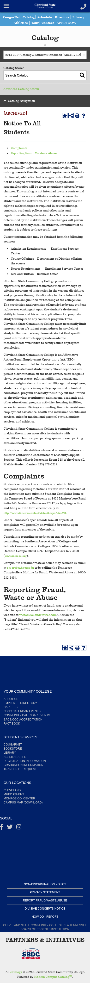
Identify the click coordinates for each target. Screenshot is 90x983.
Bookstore (13, 748)
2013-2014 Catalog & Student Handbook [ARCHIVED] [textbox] (43, 55)
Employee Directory (20, 703)
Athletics (27, 23)
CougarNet (17, 17)
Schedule (52, 17)
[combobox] (45, 55)
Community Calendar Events (27, 715)
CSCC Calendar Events (22, 711)
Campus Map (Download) (23, 802)
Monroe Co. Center (19, 798)
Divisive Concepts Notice (45, 908)
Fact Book (12, 723)
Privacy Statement (45, 892)
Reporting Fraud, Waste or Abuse (34, 153)
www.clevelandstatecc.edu (37, 615)
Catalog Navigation (21, 101)
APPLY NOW (76, 23)
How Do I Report (45, 916)
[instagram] (18, 828)
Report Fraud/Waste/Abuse (45, 900)
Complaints (19, 148)
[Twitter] (10, 828)
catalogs (16, 972)
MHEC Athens (14, 794)
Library (9, 23)
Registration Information (25, 761)
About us (11, 699)
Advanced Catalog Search (21, 89)
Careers (11, 707)
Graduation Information (23, 765)
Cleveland (12, 790)
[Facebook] (1, 828)
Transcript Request (20, 769)
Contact (56, 23)
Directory (71, 17)
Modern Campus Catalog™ (53, 977)
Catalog (35, 17)
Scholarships (15, 757)
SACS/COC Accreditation (23, 719)
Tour (42, 23)
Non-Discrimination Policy (45, 884)
